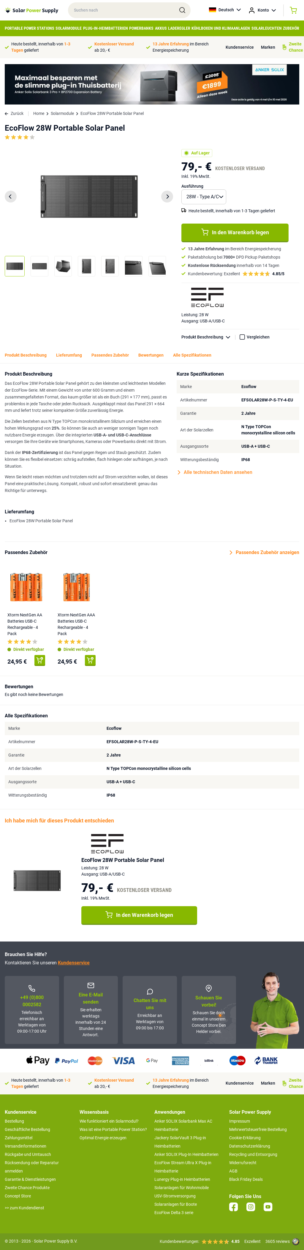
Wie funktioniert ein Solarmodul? (109, 1121)
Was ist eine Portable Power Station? (113, 1129)
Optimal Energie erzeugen (103, 1137)
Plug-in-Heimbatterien (105, 28)
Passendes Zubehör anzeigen (264, 552)
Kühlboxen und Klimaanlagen (220, 28)
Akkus (161, 28)
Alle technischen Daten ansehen (215, 472)
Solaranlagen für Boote (175, 1204)
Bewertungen (151, 355)
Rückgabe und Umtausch (28, 1154)
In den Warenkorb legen (235, 232)
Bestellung (14, 1121)
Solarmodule (69, 28)
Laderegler (179, 28)
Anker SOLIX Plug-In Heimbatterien (186, 1154)
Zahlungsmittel (18, 1137)
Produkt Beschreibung (208, 337)
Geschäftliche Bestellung (27, 1129)
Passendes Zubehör (110, 355)
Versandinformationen (25, 1146)
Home (38, 113)
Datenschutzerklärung (249, 1146)
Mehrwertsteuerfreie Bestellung (258, 1129)
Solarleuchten (266, 28)
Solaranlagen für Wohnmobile (181, 1187)
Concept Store (18, 1196)
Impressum (239, 1121)
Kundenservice (240, 47)
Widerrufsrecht (242, 1162)
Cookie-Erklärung (245, 1137)
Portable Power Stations (29, 28)
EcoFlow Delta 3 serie (173, 1212)
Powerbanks (141, 28)
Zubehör (291, 28)
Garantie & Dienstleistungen (30, 1179)
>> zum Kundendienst (24, 1207)
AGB (233, 1171)
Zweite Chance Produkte (27, 1187)
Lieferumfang (69, 355)
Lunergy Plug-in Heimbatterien (182, 1179)
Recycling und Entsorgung (253, 1154)
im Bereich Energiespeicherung (181, 47)
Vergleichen (258, 337)
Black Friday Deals (246, 1179)
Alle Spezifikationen (192, 355)
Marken (268, 47)
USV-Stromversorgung (175, 1196)
